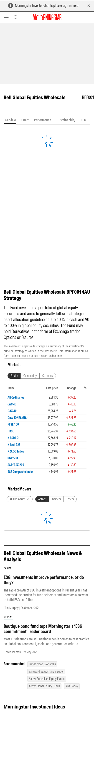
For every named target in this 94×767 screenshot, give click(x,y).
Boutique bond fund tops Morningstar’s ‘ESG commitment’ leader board (43, 628)
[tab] (10, 120)
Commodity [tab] (30, 376)
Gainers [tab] (56, 499)
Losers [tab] (70, 499)
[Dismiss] (88, 5)
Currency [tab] (47, 376)
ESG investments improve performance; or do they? (44, 580)
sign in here (71, 5)
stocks (8, 616)
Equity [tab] (14, 376)
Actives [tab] (42, 499)
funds (8, 567)
